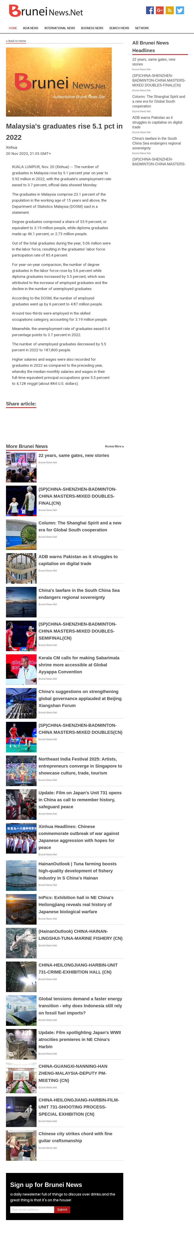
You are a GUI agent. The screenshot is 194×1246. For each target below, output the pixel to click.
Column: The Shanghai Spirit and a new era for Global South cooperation (158, 101)
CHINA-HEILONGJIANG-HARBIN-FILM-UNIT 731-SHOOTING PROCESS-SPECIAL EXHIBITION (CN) (79, 1106)
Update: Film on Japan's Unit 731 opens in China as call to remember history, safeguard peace (80, 799)
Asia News (30, 28)
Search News (119, 28)
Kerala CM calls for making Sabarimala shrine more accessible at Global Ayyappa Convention (79, 664)
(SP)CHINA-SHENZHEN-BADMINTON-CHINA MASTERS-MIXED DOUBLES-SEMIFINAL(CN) (78, 631)
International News (59, 28)
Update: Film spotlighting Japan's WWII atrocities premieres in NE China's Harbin (80, 1039)
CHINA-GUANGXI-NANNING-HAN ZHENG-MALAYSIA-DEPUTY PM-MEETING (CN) (73, 1073)
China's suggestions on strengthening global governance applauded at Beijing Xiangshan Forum (80, 698)
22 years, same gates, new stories (74, 455)
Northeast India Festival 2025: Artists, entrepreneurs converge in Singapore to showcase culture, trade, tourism (80, 766)
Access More (113, 446)
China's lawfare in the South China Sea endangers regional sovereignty (156, 143)
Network (142, 28)
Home (13, 28)
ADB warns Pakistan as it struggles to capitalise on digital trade (157, 122)
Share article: (21, 403)
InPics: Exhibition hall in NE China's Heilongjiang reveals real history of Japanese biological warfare (76, 904)
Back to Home (16, 41)
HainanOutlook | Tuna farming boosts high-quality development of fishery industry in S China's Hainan (78, 870)
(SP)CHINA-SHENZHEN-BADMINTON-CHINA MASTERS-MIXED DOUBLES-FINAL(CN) (78, 496)
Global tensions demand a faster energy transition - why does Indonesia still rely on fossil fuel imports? (80, 1005)
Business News (92, 28)
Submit (62, 1209)
